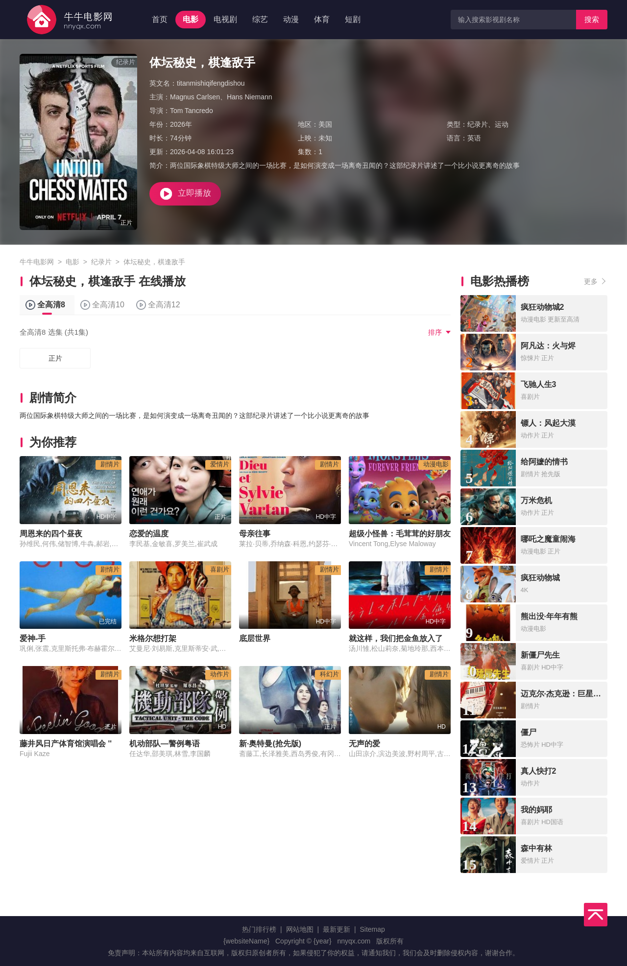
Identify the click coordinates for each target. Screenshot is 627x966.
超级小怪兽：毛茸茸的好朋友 (400, 533)
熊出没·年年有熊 (549, 616)
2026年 (181, 124)
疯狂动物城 (540, 578)
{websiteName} (246, 941)
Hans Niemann (249, 97)
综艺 (260, 19)
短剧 (353, 19)
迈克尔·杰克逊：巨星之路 (565, 694)
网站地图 (300, 929)
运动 (501, 124)
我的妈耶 (536, 809)
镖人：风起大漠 (548, 423)
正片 (55, 358)
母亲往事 (254, 533)
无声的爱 (364, 743)
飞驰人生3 (538, 384)
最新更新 (336, 929)
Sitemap (372, 929)
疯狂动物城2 (542, 307)
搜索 (591, 19)
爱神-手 (33, 638)
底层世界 (254, 638)
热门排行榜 (259, 929)
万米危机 (536, 500)
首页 (160, 19)
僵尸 (528, 732)
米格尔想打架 (152, 638)
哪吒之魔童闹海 (548, 539)
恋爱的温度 (149, 533)
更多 (591, 281)
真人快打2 (538, 771)
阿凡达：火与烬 (548, 346)
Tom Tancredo (191, 111)
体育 (322, 19)
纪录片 (477, 124)
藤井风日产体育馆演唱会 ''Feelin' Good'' (91, 743)
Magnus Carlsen (195, 97)
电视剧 (225, 19)
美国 (325, 124)
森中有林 (536, 848)
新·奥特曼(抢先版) (270, 743)
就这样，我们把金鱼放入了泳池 (403, 638)
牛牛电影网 (37, 262)
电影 (190, 19)
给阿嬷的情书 (544, 462)
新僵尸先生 (540, 655)
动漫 (291, 19)
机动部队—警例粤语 (164, 743)
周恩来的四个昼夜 (51, 533)
